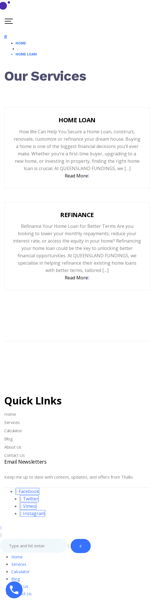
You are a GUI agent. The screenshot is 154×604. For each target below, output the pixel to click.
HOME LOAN (76, 119)
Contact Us (14, 455)
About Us (12, 447)
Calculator (13, 430)
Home (10, 414)
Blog (8, 439)
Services (12, 422)
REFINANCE (77, 214)
